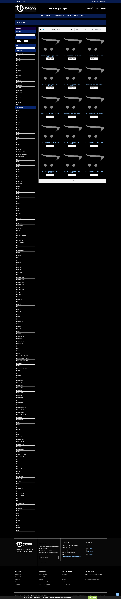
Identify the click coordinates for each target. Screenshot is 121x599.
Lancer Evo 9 (20, 402)
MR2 (18, 451)
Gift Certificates (66, 584)
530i (18, 201)
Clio (18, 245)
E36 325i (19, 267)
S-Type (19, 481)
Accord (19, 213)
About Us (41, 579)
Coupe (19, 255)
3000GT (19, 149)
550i (18, 210)
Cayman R (20, 225)
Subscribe (43, 562)
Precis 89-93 (20, 456)
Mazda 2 (19, 437)
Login (23, 1)
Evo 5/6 (19, 304)
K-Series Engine (21, 373)
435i (18, 191)
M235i (18, 424)
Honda (19, 68)
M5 (18, 432)
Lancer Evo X (20, 405)
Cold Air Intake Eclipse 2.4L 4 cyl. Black (72, 55)
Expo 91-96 (20, 319)
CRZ (18, 260)
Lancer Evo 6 (20, 395)
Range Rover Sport (22, 468)
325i (18, 166)
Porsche (19, 92)
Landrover (20, 73)
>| (73, 180)
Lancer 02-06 (20, 378)
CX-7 (18, 265)
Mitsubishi (23, 22)
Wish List (17, 579)
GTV (18, 353)
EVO (18, 297)
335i (18, 179)
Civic (18, 230)
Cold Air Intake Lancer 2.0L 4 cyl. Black (94, 142)
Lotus (18, 77)
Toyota (19, 100)
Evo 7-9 (19, 306)
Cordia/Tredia (20, 250)
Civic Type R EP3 (21, 233)
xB (18, 515)
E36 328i (19, 269)
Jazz (18, 370)
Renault (19, 95)
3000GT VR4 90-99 (22, 154)
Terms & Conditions (44, 587)
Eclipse (19, 274)
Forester (19, 328)
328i (18, 169)
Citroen (19, 60)
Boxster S (19, 218)
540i (18, 206)
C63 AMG (19, 223)
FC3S (18, 324)
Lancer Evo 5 (20, 392)
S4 (18, 483)
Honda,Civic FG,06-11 (23, 358)
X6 (18, 513)
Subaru (19, 97)
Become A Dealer (43, 574)
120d (18, 120)
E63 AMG (19, 272)
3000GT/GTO (20, 156)
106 (18, 110)
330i (18, 174)
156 (18, 137)
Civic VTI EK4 (20, 242)
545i (18, 208)
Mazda (19, 80)
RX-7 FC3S (20, 476)
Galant (19, 333)
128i (18, 127)
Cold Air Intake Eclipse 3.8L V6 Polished (94, 113)
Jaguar (19, 70)
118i (18, 117)
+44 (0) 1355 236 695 (95, 8)
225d (18, 144)
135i (18, 132)
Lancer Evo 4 (20, 390)
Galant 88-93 (20, 336)
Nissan (19, 87)
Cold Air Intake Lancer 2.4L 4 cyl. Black (94, 171)
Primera (19, 459)
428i (18, 188)
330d (18, 171)
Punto (19, 461)
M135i (18, 422)
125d (18, 125)
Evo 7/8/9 (19, 311)
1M (18, 139)
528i (18, 198)
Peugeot (19, 90)
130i (18, 129)
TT (18, 505)
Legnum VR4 (20, 419)
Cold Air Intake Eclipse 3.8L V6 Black (72, 113)
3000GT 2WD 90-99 (22, 152)
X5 (18, 510)
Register (18, 1)
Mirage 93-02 (20, 444)
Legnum (19, 417)
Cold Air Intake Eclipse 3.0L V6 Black (94, 84)
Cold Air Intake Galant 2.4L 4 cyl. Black (50, 142)
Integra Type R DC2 (22, 368)
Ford (18, 65)
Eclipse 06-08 (20, 279)
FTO (18, 331)
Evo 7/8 (19, 309)
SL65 (18, 491)
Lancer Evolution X (22, 410)
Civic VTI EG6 (20, 240)
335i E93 (19, 183)
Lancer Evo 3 (20, 387)
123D (18, 122)
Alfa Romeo (20, 53)
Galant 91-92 (20, 338)
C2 (18, 220)
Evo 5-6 (19, 301)
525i (18, 196)
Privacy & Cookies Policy (45, 584)
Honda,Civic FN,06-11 (22, 360)
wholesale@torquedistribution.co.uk (72, 556)
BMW (18, 58)
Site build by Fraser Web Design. (39, 595)
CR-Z (18, 257)
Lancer (19, 375)
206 (18, 142)
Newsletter (18, 582)
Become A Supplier (43, 576)
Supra (19, 498)
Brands (63, 582)
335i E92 (19, 181)
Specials (17, 584)
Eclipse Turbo (21, 294)
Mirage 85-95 (20, 439)
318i (18, 159)
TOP (117, 594)
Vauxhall (19, 102)
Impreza (19, 363)
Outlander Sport (21, 454)
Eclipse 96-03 (20, 292)
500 (18, 193)
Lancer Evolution (21, 407)
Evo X (18, 314)
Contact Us (64, 574)
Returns (64, 576)
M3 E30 (19, 429)
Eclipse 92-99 (20, 287)
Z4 (18, 530)
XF (18, 518)
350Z (18, 186)
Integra (19, 365)
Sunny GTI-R (20, 495)
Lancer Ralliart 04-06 (22, 414)
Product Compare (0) (96, 29)
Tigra (18, 500)
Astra (18, 215)
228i (18, 147)
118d (18, 115)
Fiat (18, 63)
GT (18, 348)
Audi (18, 55)
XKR (18, 520)
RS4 (18, 471)
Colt (18, 247)
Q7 (18, 464)
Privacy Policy (44, 553)
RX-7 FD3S (20, 478)
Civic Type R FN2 (21, 238)
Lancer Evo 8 (20, 400)
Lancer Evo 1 (20, 382)
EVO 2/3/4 (19, 299)
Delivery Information (44, 582)
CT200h (19, 262)
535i (18, 203)
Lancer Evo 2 (20, 385)
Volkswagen (20, 104)
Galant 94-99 (20, 341)
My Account (18, 574)
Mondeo (19, 446)
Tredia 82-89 (20, 503)
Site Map (64, 579)
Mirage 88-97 (20, 441)
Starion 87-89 (20, 493)
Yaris (18, 523)
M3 (18, 427)
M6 (18, 434)
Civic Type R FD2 (21, 235)
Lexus (19, 75)
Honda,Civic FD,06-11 (22, 355)
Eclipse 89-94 (20, 284)
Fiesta (19, 326)
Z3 (18, 525)
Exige (18, 316)
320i (18, 161)
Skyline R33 (20, 488)
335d (18, 176)
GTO (18, 351)
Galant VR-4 (20, 343)
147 (18, 134)
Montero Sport (21, 449)
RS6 (18, 473)
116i (18, 112)
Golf (18, 346)
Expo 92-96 (20, 321)
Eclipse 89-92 (20, 282)
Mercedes (19, 82)
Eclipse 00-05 (20, 277)
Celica (19, 228)
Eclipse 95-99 (20, 289)
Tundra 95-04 (20, 508)
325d (18, 164)
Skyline (19, 486)
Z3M (18, 527)
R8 (18, 466)
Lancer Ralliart (21, 412)
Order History (18, 576)
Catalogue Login (58, 8)
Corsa (19, 252)
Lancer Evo (20, 380)
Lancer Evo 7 (20, 397)
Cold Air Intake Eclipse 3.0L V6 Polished (50, 113)
